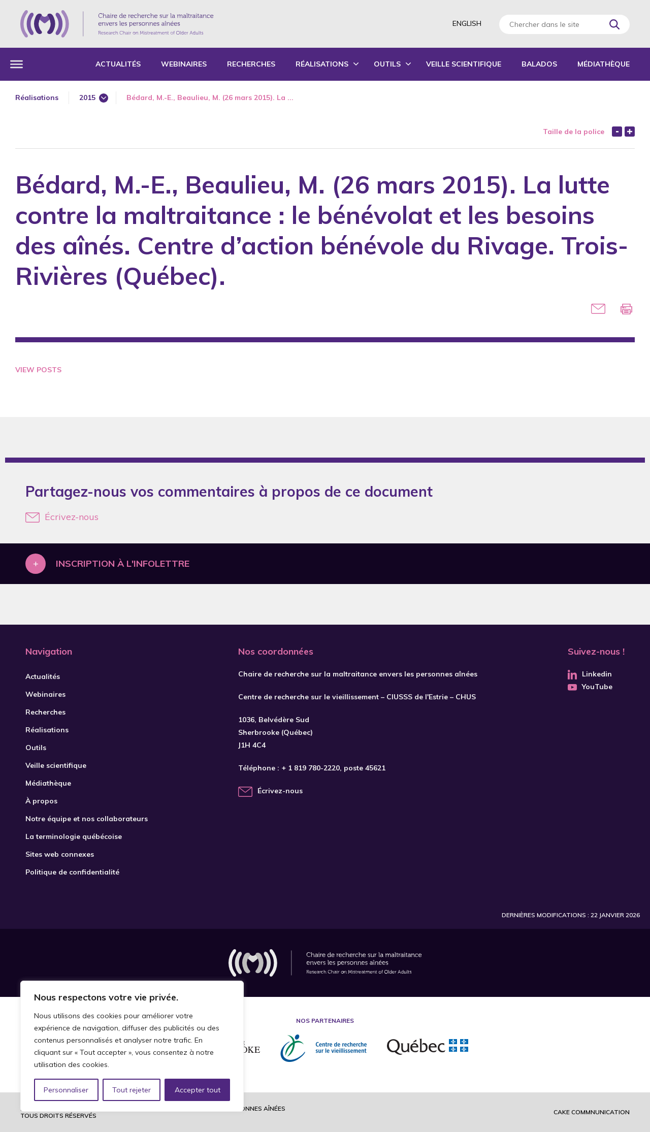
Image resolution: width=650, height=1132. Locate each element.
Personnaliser (66, 1089)
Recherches (251, 64)
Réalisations (322, 64)
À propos (41, 800)
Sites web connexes (59, 854)
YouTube (590, 686)
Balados (539, 64)
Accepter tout (197, 1089)
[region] (132, 1046)
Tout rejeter (131, 1089)
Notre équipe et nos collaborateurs (86, 818)
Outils (387, 64)
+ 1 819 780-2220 (310, 767)
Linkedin (590, 673)
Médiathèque (603, 64)
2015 (87, 97)
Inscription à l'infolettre (122, 563)
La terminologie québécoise (73, 836)
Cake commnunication (592, 1112)
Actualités (118, 64)
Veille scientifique (463, 64)
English (466, 23)
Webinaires (184, 64)
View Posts (38, 369)
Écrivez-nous (62, 517)
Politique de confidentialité (72, 872)
